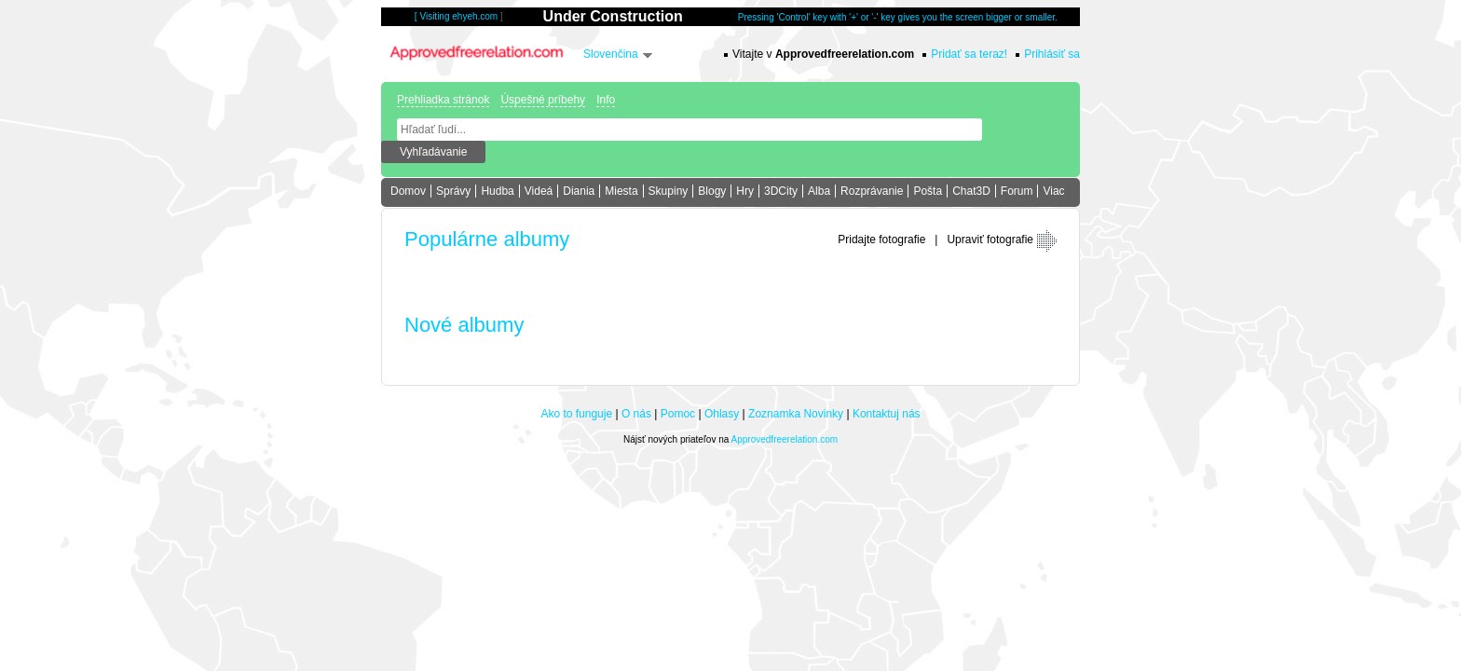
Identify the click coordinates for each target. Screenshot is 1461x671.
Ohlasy (721, 413)
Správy (453, 191)
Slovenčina (610, 54)
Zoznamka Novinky (795, 413)
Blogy (712, 191)
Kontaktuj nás (887, 413)
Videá (539, 191)
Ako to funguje (576, 413)
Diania (578, 191)
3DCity (781, 191)
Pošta (927, 191)
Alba (819, 191)
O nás (636, 413)
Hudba (497, 191)
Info (605, 99)
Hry (745, 191)
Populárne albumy (486, 239)
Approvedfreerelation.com (785, 439)
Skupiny (669, 191)
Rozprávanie (871, 191)
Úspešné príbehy (542, 99)
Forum (1017, 191)
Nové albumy (464, 324)
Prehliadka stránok (443, 99)
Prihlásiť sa (1052, 54)
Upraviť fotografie (990, 239)
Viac (1053, 191)
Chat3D (971, 191)
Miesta (621, 191)
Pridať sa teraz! (969, 54)
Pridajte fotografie (881, 239)
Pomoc (678, 413)
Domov (408, 191)
